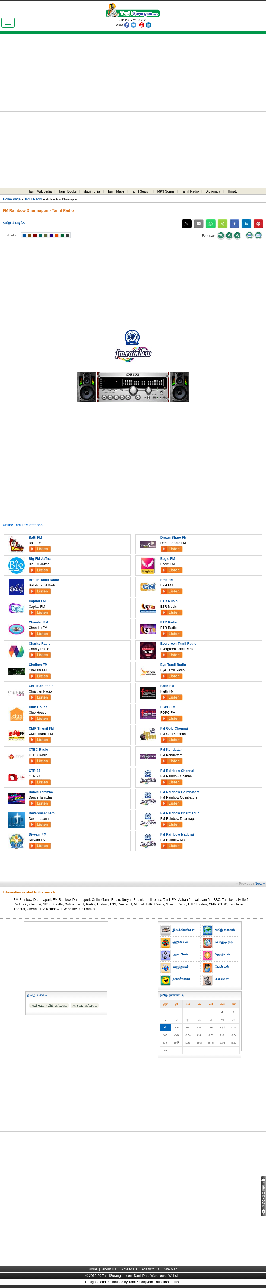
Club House (38, 707)
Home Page (12, 199)
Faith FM (167, 686)
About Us (109, 1269)
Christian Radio (41, 686)
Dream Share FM (173, 537)
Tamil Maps (115, 191)
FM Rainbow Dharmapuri (180, 813)
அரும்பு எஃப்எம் (84, 1005)
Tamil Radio (190, 191)
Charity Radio (39, 643)
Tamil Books (67, 191)
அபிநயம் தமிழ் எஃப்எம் (49, 1005)
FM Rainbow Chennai (177, 771)
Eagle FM (167, 559)
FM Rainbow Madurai (177, 834)
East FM (166, 580)
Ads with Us (150, 1269)
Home (93, 1269)
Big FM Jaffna (40, 559)
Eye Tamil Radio (173, 665)
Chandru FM (38, 622)
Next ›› (260, 884)
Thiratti (232, 191)
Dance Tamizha (41, 792)
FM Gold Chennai (174, 728)
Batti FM (35, 537)
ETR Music (169, 601)
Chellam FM (38, 665)
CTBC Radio (38, 750)
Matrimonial (92, 191)
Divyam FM (37, 834)
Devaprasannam (42, 813)
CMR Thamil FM (41, 728)
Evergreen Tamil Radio (178, 643)
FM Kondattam (172, 750)
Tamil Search (141, 191)
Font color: (10, 235)
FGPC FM (167, 707)
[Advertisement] (133, 73)
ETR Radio (168, 622)
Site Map (170, 1269)
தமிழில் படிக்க (14, 223)
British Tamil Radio (44, 580)
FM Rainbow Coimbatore (179, 792)
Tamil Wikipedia (40, 191)
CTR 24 (34, 771)
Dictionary (212, 191)
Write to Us (129, 1269)
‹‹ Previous (244, 884)
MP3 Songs (166, 191)
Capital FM (37, 601)
